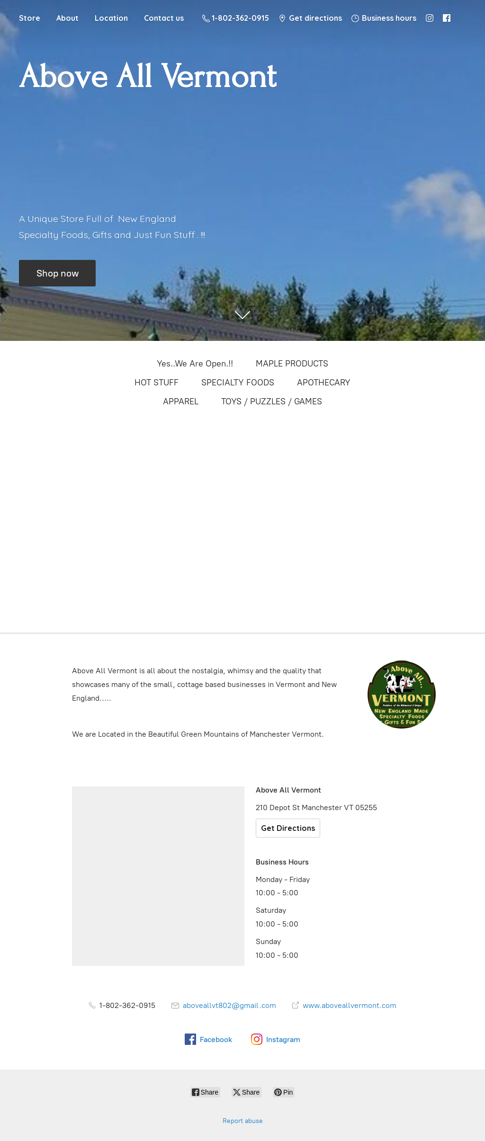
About (67, 18)
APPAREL (180, 401)
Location (111, 18)
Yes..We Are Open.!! (195, 363)
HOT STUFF (157, 382)
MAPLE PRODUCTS (292, 363)
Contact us (164, 18)
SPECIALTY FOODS (237, 382)
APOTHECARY (323, 382)
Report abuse (243, 1121)
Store (29, 18)
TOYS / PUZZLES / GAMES (271, 401)
